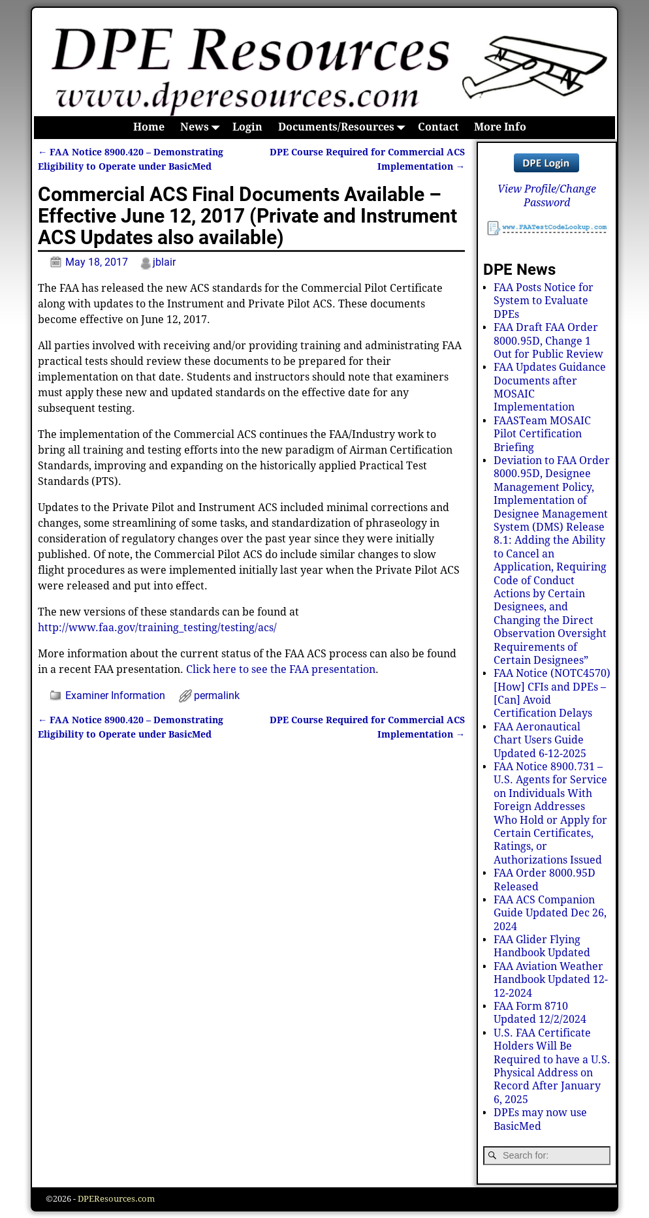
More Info (500, 127)
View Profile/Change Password (547, 195)
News (202, 127)
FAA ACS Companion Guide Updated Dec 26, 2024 (550, 913)
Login (247, 127)
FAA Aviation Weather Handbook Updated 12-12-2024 (551, 979)
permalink (217, 695)
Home (149, 127)
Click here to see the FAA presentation (280, 669)
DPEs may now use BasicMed (540, 1119)
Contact (438, 127)
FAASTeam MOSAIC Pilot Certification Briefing (542, 434)
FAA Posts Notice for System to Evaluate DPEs (544, 300)
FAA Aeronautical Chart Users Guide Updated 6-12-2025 (540, 740)
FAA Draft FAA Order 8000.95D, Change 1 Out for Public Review (548, 340)
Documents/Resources (344, 127)
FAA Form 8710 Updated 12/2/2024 (540, 1012)
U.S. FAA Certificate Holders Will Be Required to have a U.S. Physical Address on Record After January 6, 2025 (552, 1066)
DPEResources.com (116, 1199)
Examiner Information (115, 695)
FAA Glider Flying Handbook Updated (542, 946)
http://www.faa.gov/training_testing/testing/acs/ (157, 627)
